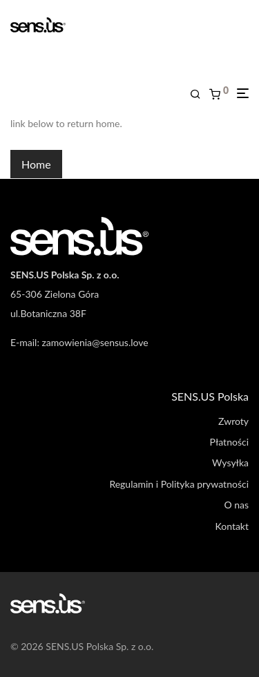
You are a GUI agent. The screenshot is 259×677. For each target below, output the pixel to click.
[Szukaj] (199, 94)
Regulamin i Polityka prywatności (179, 484)
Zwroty (233, 421)
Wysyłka (230, 462)
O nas (236, 505)
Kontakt (232, 526)
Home (36, 164)
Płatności (229, 442)
